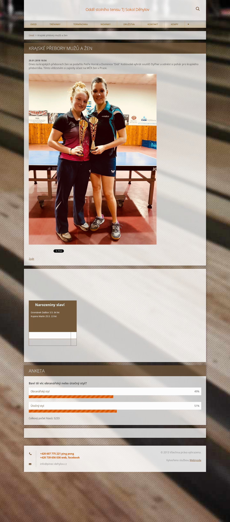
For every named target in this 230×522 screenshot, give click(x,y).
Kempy (174, 24)
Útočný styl (37, 406)
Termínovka (80, 24)
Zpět (31, 259)
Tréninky (55, 24)
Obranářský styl (40, 391)
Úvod (33, 24)
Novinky (106, 24)
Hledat (198, 9)
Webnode (195, 460)
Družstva (129, 24)
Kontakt (153, 24)
